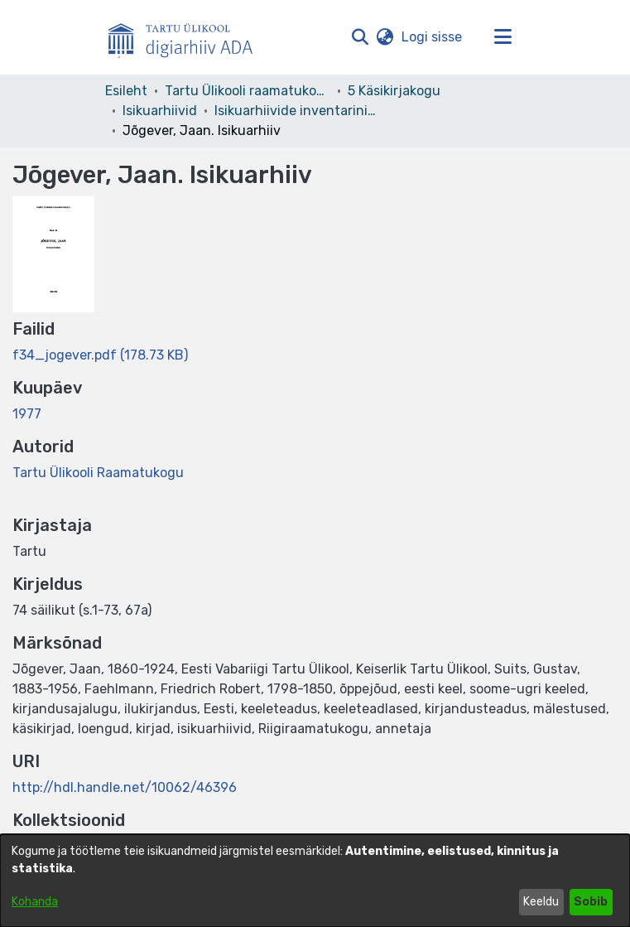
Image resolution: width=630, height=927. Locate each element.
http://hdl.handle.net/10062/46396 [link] (124, 787)
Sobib (591, 902)
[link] (100, 355)
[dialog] (315, 880)
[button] (360, 37)
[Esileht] (187, 37)
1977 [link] (26, 414)
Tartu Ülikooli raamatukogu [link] (247, 91)
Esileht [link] (126, 91)
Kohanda (35, 902)
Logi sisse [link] (433, 37)
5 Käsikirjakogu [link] (394, 91)
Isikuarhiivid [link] (160, 110)
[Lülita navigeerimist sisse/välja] (503, 37)
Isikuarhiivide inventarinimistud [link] (297, 110)
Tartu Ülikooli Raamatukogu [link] (98, 472)
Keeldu (541, 902)
